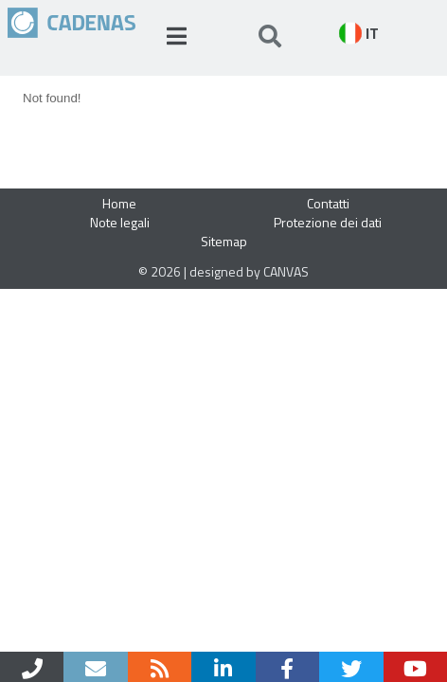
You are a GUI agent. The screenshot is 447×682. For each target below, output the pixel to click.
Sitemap (224, 241)
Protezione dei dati (328, 222)
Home (119, 203)
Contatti (328, 203)
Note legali (120, 222)
